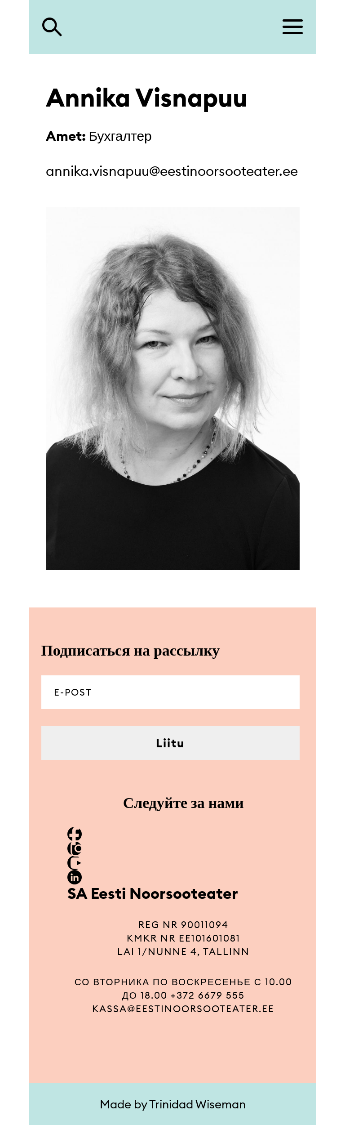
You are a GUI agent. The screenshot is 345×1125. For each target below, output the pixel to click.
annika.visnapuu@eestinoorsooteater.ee (172, 170)
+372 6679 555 (208, 995)
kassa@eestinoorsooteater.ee (183, 1009)
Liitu (170, 743)
